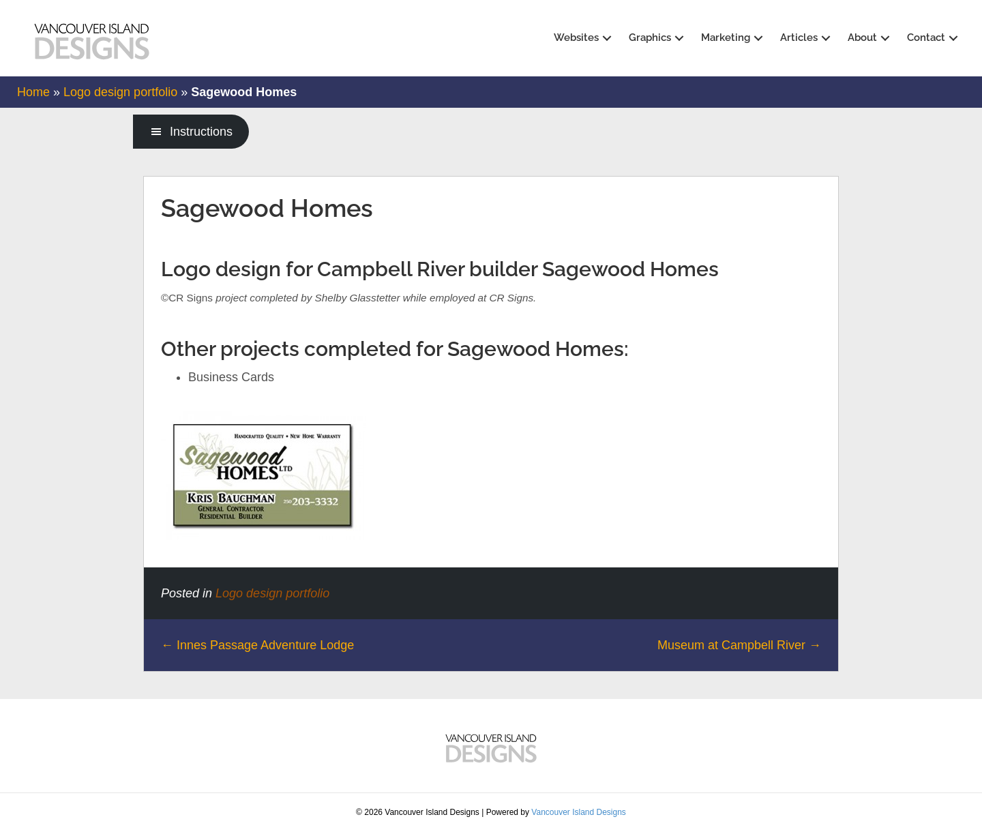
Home (33, 92)
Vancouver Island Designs (578, 812)
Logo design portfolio (120, 92)
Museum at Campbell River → (739, 645)
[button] (607, 38)
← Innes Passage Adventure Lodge (257, 645)
